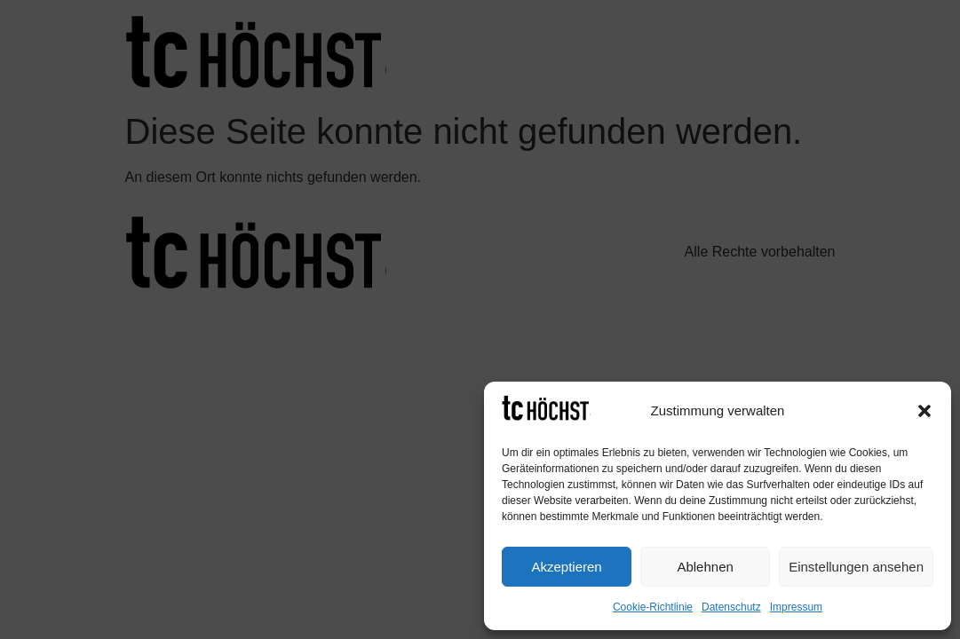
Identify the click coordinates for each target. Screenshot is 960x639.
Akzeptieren (566, 566)
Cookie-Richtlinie (653, 607)
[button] (924, 411)
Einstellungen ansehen (856, 566)
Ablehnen (705, 566)
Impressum (796, 607)
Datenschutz (731, 607)
